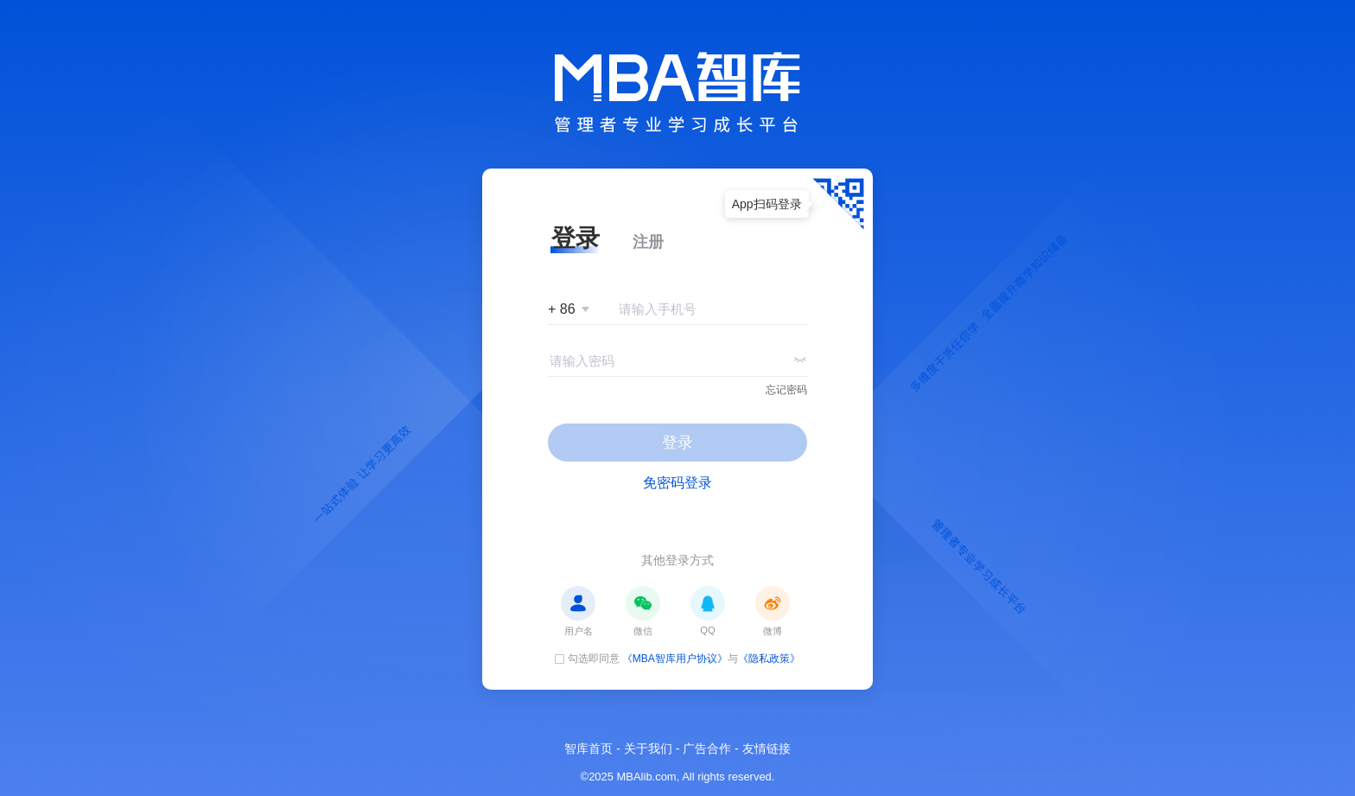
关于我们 (648, 748)
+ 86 (562, 309)
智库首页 (588, 748)
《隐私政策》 (769, 659)
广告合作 (707, 748)
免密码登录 (677, 482)
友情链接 (766, 748)
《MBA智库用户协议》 (675, 659)
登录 (677, 442)
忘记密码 (786, 390)
